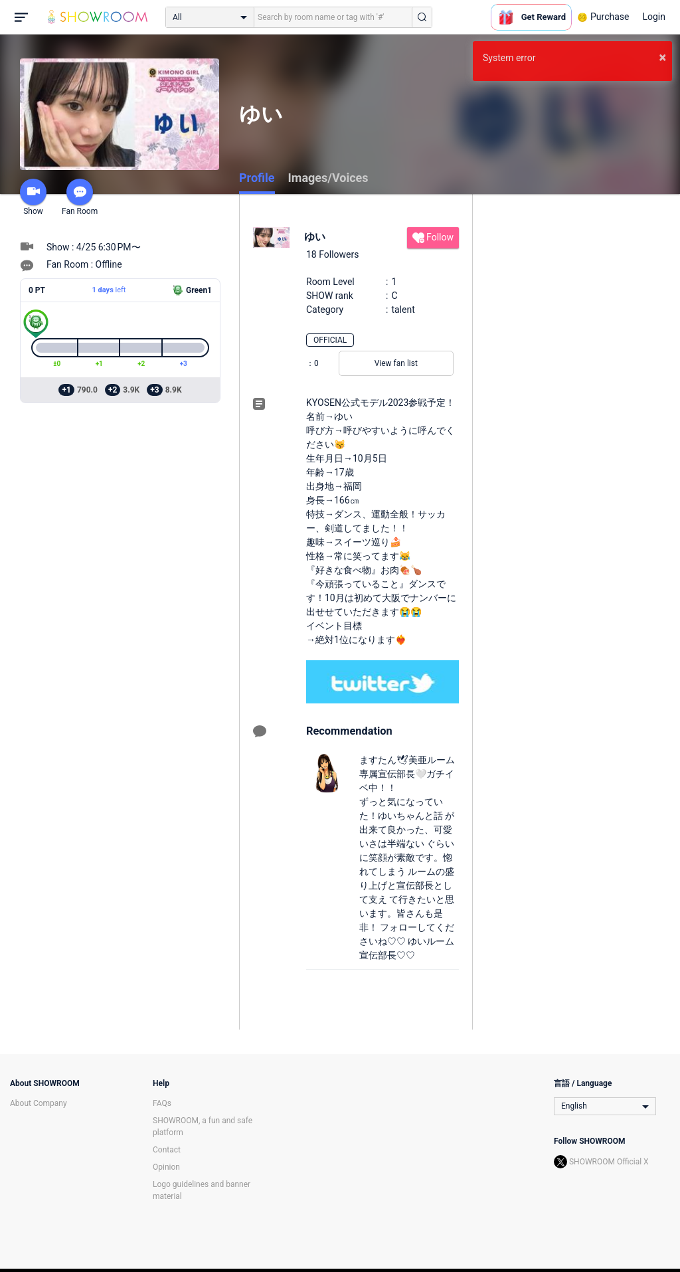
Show (33, 197)
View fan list (396, 363)
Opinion (166, 1167)
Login (653, 16)
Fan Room (80, 197)
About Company (38, 1103)
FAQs (162, 1103)
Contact (167, 1149)
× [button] (662, 57)
